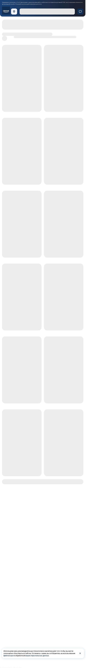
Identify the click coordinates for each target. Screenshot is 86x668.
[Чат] (80, 12)
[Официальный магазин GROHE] (6, 11)
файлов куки (9, 656)
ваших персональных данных (37, 656)
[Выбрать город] (15, 12)
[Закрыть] (80, 653)
